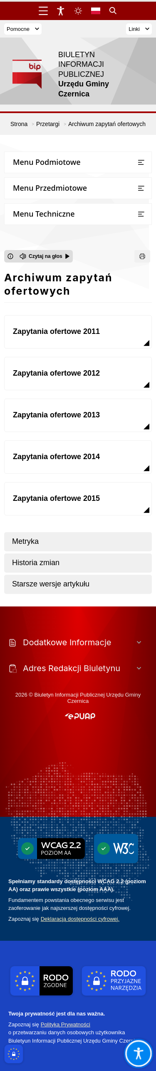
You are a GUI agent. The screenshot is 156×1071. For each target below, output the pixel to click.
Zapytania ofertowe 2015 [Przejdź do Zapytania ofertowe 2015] (56, 498)
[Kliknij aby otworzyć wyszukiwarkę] (113, 10)
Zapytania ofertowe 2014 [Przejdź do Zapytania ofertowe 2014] (56, 456)
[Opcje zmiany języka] (95, 10)
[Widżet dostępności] (60, 10)
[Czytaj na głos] (45, 256)
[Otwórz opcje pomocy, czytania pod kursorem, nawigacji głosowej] (138, 1053)
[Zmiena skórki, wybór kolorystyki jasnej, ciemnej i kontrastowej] (78, 10)
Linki (139, 29)
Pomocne (23, 29)
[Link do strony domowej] (73, 74)
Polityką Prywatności (65, 1024)
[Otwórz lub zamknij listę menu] (141, 162)
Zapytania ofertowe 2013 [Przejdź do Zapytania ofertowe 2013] (56, 415)
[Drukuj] (142, 256)
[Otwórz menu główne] (43, 10)
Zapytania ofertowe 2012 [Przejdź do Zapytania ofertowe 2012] (56, 373)
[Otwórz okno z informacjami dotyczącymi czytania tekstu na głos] (10, 256)
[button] (80, 716)
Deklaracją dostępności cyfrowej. (80, 919)
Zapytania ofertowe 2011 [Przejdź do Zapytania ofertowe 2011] (56, 331)
